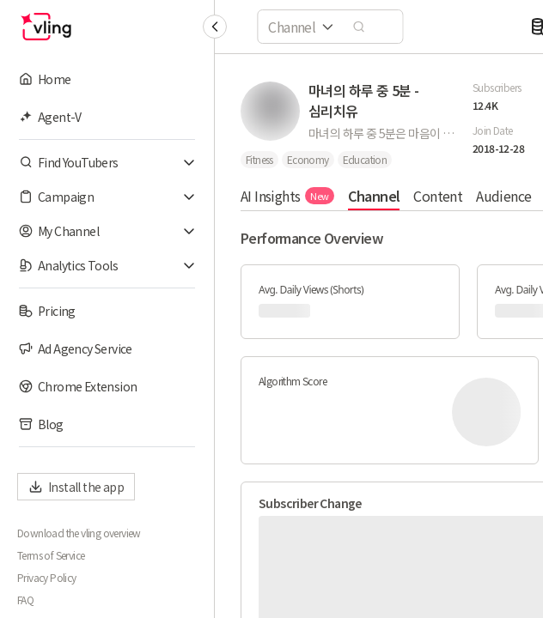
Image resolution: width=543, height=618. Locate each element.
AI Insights (287, 195)
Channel (374, 195)
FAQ (25, 600)
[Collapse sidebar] (215, 27)
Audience (503, 195)
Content (437, 195)
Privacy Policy (46, 578)
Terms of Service (50, 555)
